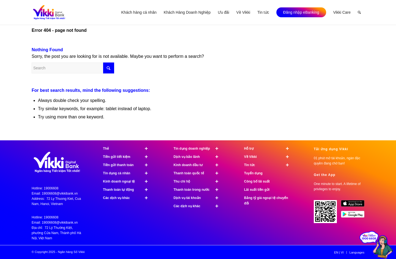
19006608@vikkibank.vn (60, 193)
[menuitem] (139, 12)
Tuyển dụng (253, 173)
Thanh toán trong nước (198, 190)
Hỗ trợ (269, 148)
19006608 (51, 188)
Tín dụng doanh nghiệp (198, 148)
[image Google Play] (354, 216)
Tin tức (269, 165)
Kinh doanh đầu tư (198, 165)
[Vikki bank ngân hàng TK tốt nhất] (49, 12)
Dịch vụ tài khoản (198, 198)
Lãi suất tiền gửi (257, 190)
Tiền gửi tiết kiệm (128, 157)
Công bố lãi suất (257, 181)
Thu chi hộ (198, 181)
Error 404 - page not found (59, 30)
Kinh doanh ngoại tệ (128, 181)
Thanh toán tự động (128, 190)
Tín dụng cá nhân (128, 173)
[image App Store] (354, 205)
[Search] (359, 12)
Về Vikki (269, 157)
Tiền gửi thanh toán (128, 165)
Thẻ (128, 148)
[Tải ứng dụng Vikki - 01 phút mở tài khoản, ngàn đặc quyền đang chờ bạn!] (327, 213)
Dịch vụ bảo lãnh (198, 157)
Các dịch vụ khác (128, 198)
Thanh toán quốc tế (198, 173)
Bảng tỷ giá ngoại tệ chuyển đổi (266, 200)
